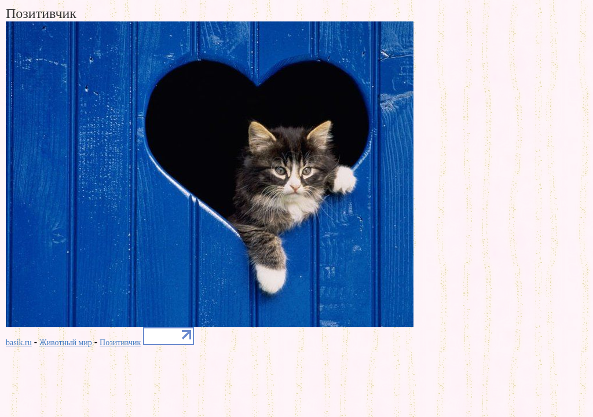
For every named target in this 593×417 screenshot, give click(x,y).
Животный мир (65, 342)
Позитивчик (120, 342)
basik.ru (19, 342)
